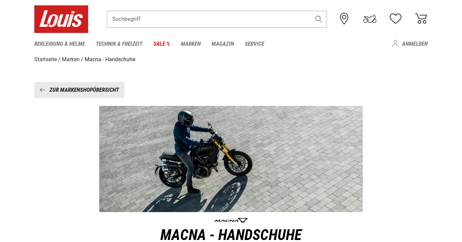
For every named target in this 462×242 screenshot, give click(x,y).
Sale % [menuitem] (161, 43)
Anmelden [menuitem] (415, 43)
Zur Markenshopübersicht (79, 89)
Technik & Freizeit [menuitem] (119, 43)
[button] (319, 19)
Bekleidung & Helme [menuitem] (59, 43)
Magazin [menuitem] (222, 43)
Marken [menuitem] (191, 43)
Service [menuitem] (254, 43)
